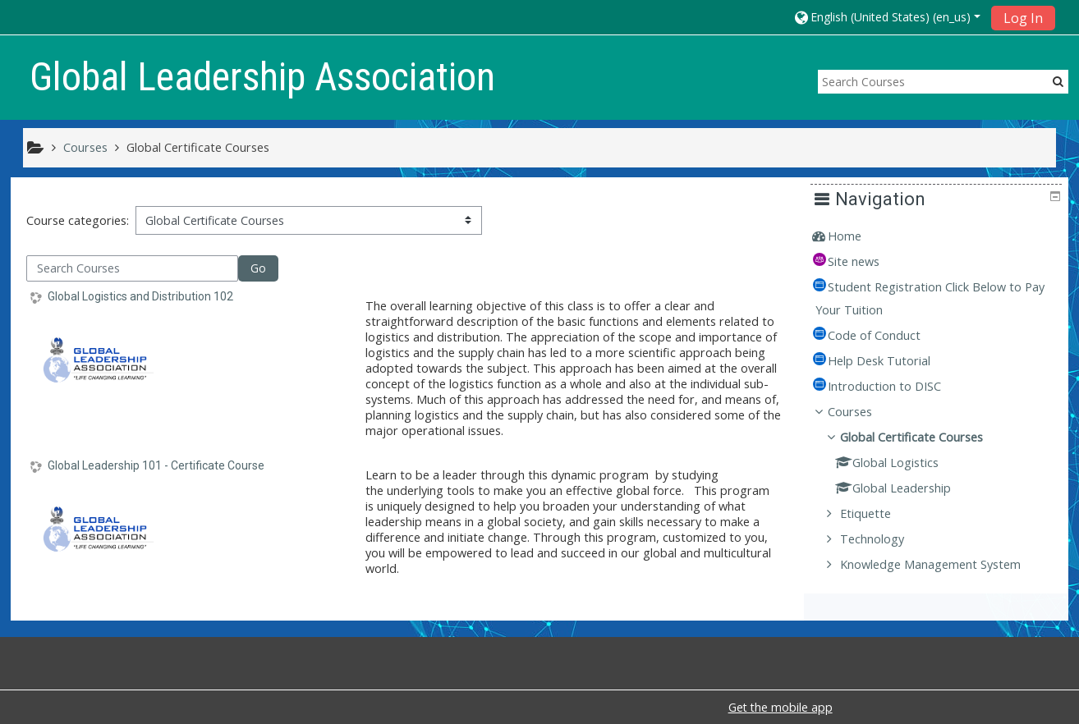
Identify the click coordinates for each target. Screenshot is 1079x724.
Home (857, 236)
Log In (1023, 18)
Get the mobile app (780, 707)
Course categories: (77, 220)
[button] (886, 17)
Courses (862, 411)
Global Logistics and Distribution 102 (140, 296)
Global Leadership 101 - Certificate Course (156, 465)
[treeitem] (942, 236)
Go (258, 268)
